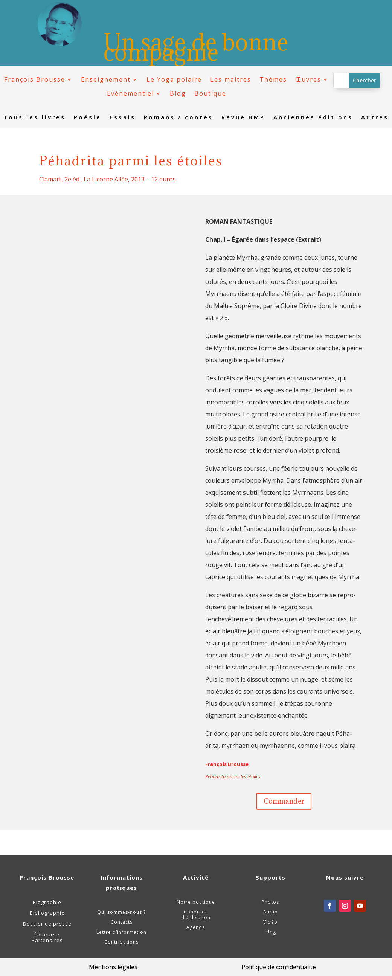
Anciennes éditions (313, 117)
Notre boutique (196, 902)
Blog (178, 94)
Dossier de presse (47, 923)
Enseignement (106, 80)
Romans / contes (178, 117)
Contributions (121, 942)
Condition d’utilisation (195, 914)
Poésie (87, 117)
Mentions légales (113, 967)
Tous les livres (34, 117)
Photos (270, 902)
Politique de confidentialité (278, 967)
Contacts (122, 922)
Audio (270, 912)
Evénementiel (130, 94)
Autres (375, 117)
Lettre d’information (121, 932)
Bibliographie (47, 912)
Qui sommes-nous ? (121, 912)
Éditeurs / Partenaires (47, 937)
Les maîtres (230, 80)
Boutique (210, 94)
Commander (284, 801)
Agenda (195, 927)
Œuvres (308, 80)
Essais (123, 117)
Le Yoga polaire (174, 80)
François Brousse (34, 80)
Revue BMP (243, 117)
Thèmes (273, 80)
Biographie (47, 902)
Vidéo (270, 922)
